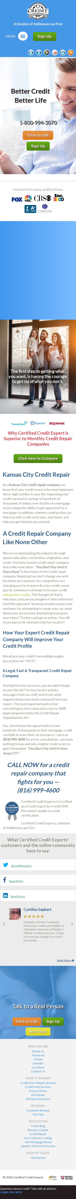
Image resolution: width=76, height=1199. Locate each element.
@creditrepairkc (21, 865)
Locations (38, 1067)
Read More (16, 881)
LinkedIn (38, 1063)
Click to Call (37, 135)
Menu (10, 36)
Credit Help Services (38, 1086)
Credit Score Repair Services (38, 1082)
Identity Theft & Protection (38, 1146)
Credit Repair (38, 1134)
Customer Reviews (38, 1110)
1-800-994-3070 (11, 1192)
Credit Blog (38, 1126)
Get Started (38, 1157)
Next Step (37, 1031)
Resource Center (38, 1130)
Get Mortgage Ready (38, 1142)
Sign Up (45, 36)
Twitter (38, 1059)
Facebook (38, 1055)
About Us (38, 1051)
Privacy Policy (38, 1090)
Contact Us (38, 1071)
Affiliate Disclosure (38, 1099)
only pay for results (16, 595)
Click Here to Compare (38, 458)
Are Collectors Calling (38, 1138)
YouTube (38, 1114)
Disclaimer (38, 1094)
